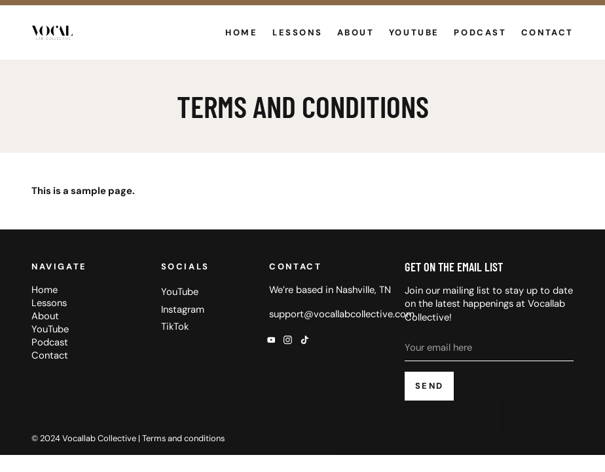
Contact (547, 32)
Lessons (297, 32)
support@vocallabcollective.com (341, 314)
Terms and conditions (183, 438)
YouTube (414, 32)
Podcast (480, 32)
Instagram (182, 309)
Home (241, 32)
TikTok (175, 326)
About (356, 32)
